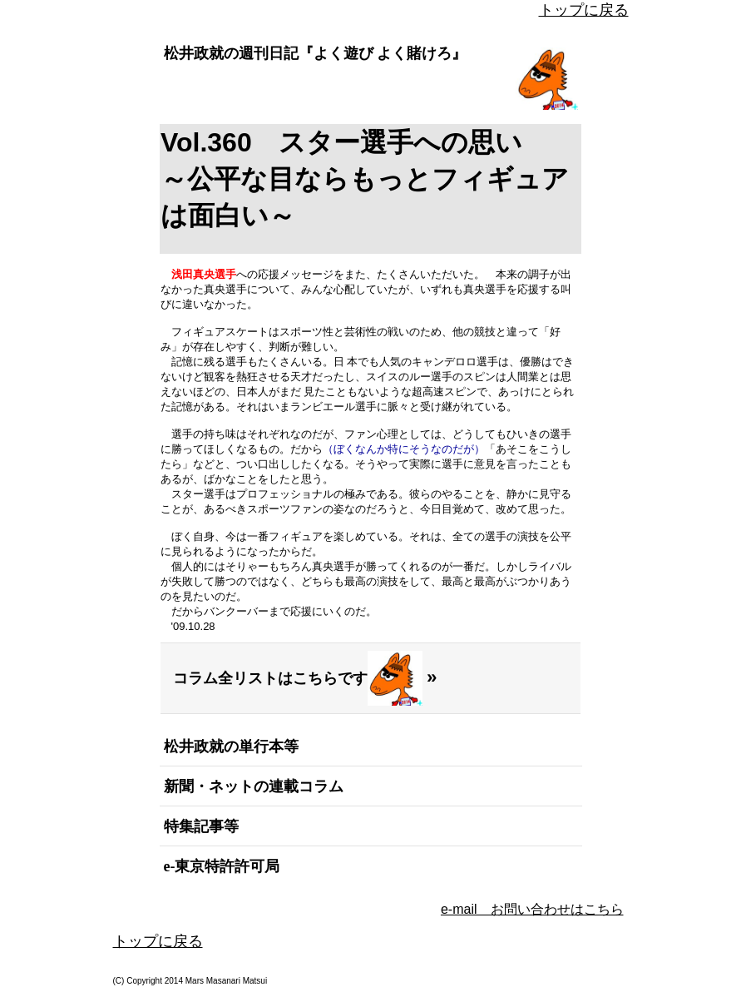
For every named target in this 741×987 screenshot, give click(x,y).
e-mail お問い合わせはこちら (532, 909)
